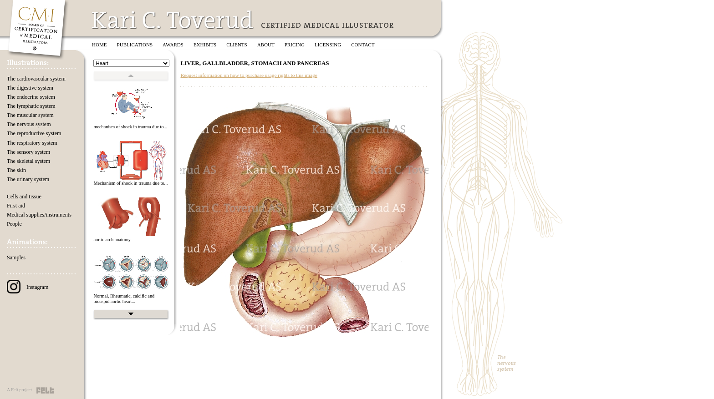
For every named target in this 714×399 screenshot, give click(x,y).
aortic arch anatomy (112, 239)
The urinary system (28, 179)
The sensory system (28, 152)
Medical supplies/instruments (39, 215)
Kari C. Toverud (173, 19)
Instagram (27, 287)
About (266, 44)
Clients (236, 44)
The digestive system (30, 88)
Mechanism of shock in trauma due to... (130, 183)
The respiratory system (32, 143)
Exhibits (205, 44)
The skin (16, 170)
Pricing (295, 44)
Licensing (328, 44)
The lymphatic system (31, 106)
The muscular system (30, 115)
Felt (45, 390)
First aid (16, 205)
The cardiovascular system (36, 79)
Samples (16, 257)
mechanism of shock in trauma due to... (130, 126)
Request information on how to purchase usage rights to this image (248, 75)
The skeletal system (28, 161)
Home (99, 44)
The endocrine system (31, 97)
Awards (173, 44)
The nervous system (29, 124)
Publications (135, 44)
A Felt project (19, 389)
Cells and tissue (24, 196)
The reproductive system (34, 133)
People (14, 224)
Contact (362, 44)
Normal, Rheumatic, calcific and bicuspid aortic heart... (123, 298)
